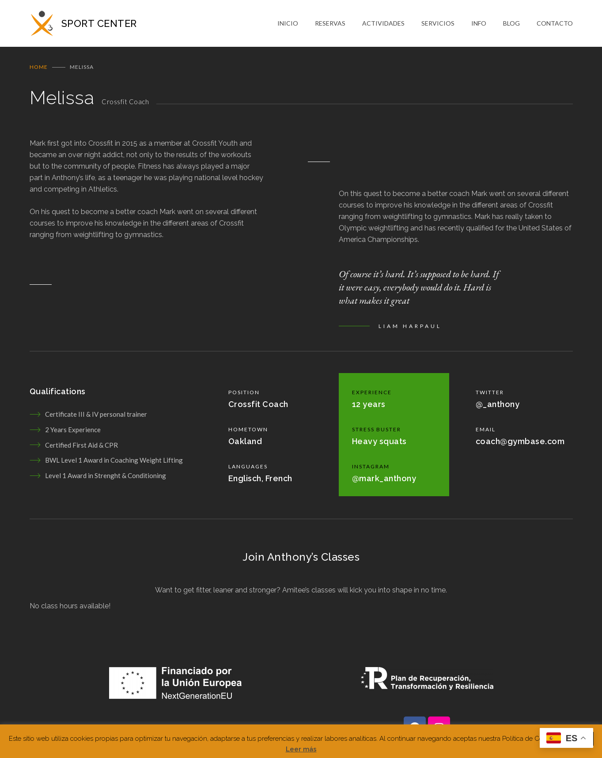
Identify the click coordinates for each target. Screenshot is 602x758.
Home (39, 69)
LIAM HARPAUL (410, 328)
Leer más (301, 749)
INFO (478, 24)
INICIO (287, 24)
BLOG (511, 24)
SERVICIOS (437, 24)
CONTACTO (555, 24)
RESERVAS (330, 24)
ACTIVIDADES (383, 24)
